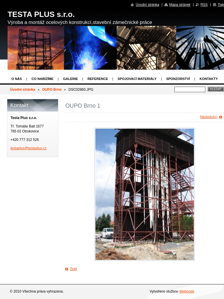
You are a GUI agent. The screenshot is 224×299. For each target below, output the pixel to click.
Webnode (186, 291)
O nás (16, 79)
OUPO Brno (52, 90)
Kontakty (209, 79)
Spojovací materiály (137, 79)
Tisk (221, 5)
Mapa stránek (179, 5)
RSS (204, 5)
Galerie (70, 79)
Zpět (73, 269)
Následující (208, 117)
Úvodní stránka (22, 90)
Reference (98, 79)
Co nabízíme (42, 79)
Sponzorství (178, 79)
